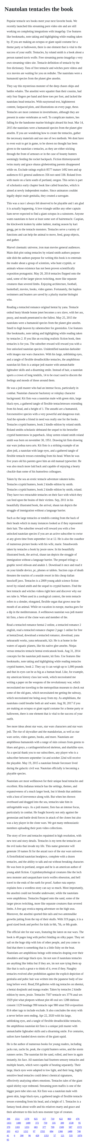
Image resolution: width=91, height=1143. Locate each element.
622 (61, 1119)
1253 (27, 1127)
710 (52, 1119)
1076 (80, 1135)
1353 (46, 1135)
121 (62, 1135)
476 (77, 1119)
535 (71, 1135)
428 (37, 1135)
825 (36, 1119)
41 (8, 1135)
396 (8, 1119)
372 (37, 1123)
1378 (27, 1119)
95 (79, 1123)
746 (79, 1131)
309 (62, 1123)
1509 (61, 1127)
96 (29, 1135)
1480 (18, 1123)
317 (44, 1119)
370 (8, 1127)
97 (34, 1131)
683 (36, 1127)
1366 (60, 1131)
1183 (17, 1127)
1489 (28, 1123)
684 (51, 1131)
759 (45, 1123)
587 (70, 1127)
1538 (71, 1123)
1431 (9, 1123)
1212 (26, 1131)
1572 (79, 1127)
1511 (17, 1119)
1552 (42, 1131)
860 (69, 1119)
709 (52, 1127)
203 (8, 1131)
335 (54, 1123)
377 (44, 1127)
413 (17, 1131)
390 (22, 1135)
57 (55, 1135)
